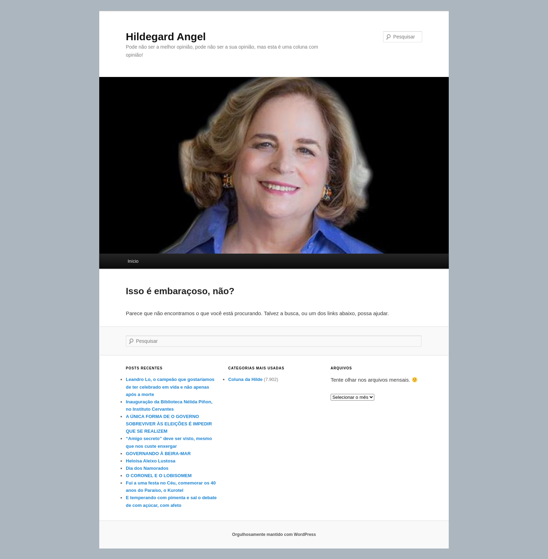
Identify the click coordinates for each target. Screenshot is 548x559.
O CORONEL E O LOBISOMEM (159, 475)
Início (133, 261)
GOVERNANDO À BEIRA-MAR (158, 453)
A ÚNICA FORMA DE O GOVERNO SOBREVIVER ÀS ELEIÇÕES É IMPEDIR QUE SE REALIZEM (169, 424)
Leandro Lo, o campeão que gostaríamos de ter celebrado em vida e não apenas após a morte (170, 387)
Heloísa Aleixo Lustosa (150, 461)
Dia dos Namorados (147, 468)
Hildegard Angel (166, 36)
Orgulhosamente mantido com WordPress (274, 534)
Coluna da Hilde (245, 379)
